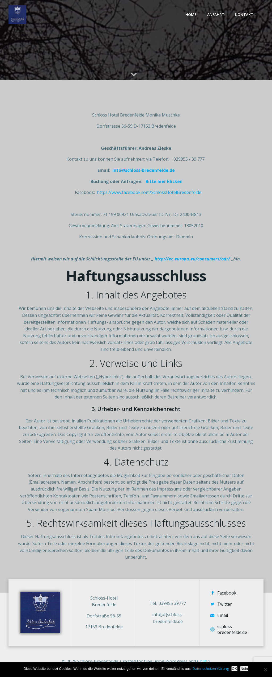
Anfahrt (215, 14)
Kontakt (246, 14)
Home (191, 14)
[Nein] (265, 669)
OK (234, 669)
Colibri (203, 661)
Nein (244, 669)
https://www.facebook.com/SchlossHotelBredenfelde (149, 192)
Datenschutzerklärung (211, 668)
